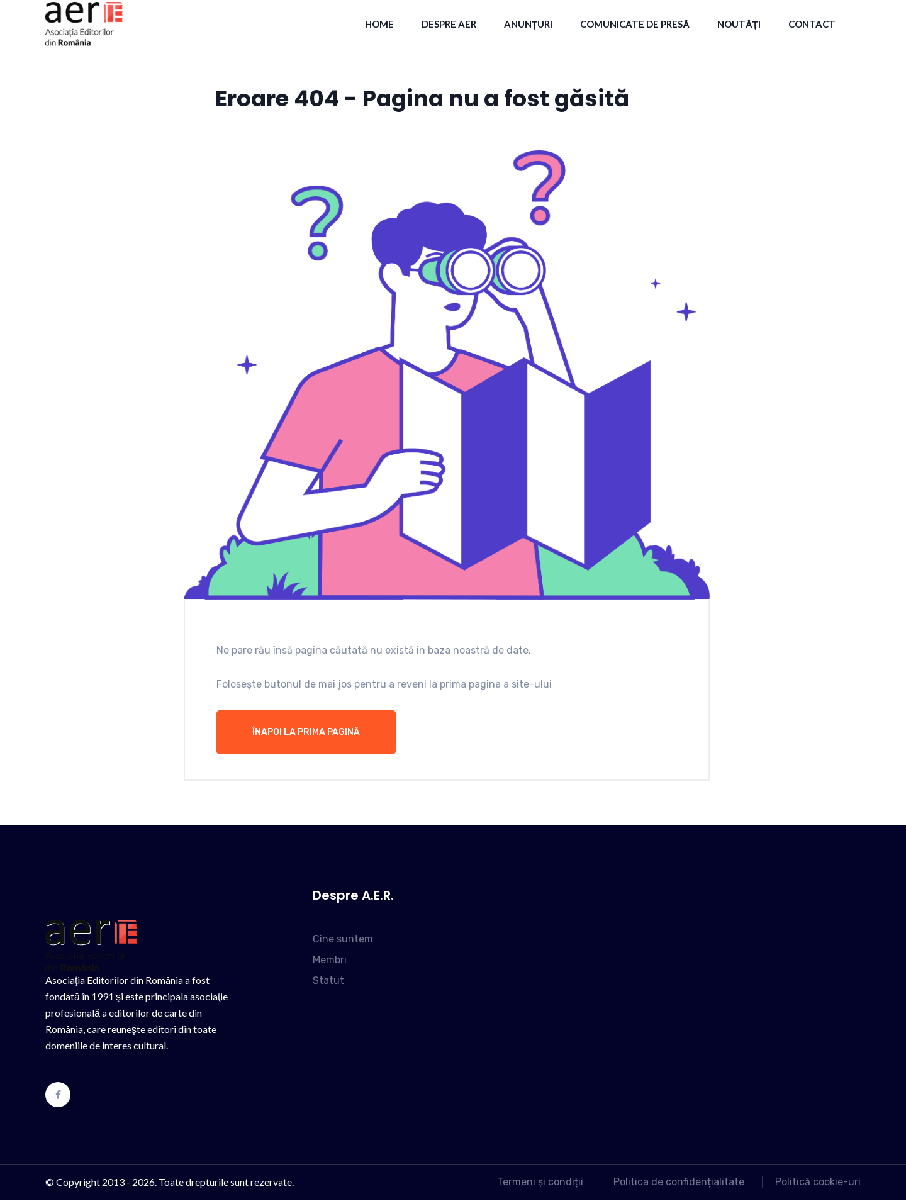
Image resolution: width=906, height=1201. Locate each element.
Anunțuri (528, 24)
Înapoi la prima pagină (306, 733)
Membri (330, 961)
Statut (328, 982)
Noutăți (739, 24)
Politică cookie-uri (818, 1183)
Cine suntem (343, 940)
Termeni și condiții (533, 1183)
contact (812, 24)
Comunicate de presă (635, 24)
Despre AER (449, 24)
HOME (379, 24)
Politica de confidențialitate (675, 1183)
